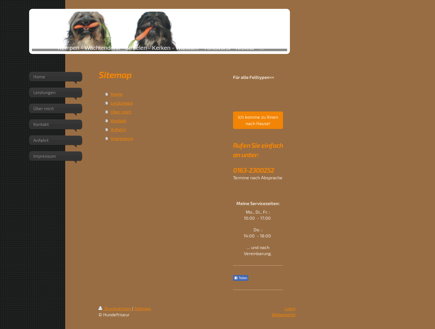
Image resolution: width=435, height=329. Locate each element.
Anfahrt (118, 129)
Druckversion (115, 308)
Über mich (121, 111)
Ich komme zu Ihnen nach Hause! (258, 120)
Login (290, 308)
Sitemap (142, 308)
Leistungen (122, 102)
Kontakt (118, 120)
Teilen (240, 278)
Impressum (122, 138)
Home (117, 94)
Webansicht (283, 314)
